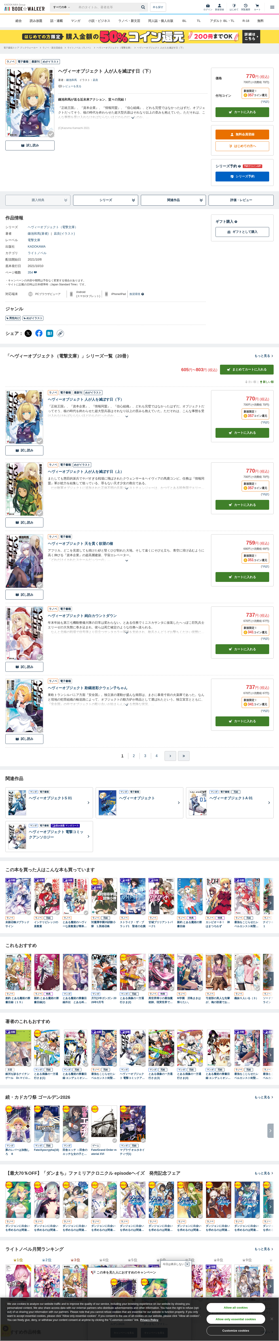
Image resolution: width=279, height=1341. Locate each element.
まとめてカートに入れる (247, 369)
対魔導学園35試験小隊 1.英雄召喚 (103, 924)
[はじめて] (234, 7)
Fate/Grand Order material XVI (103, 1152)
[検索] (144, 7)
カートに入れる (242, 112)
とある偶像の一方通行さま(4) (189, 1076)
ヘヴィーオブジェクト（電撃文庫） (53, 227)
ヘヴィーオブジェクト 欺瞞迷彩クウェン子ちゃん (87, 688)
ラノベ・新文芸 (129, 21)
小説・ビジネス (99, 21)
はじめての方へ (242, 146)
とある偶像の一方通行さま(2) (132, 1000)
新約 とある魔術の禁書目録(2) (46, 1000)
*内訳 (265, 101)
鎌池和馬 (71, 80)
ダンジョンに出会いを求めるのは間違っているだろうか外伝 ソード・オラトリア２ (161, 1228)
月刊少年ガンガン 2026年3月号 (103, 1000)
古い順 (250, 382)
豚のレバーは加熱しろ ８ (17, 1152)
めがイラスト (32, 318)
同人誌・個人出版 (160, 21)
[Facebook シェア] (39, 333)
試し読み (30, 145)
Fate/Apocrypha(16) (46, 1150)
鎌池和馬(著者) (38, 233)
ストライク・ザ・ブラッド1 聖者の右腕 (133, 924)
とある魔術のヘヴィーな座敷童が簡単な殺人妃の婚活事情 (75, 924)
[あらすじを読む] (132, 112)
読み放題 (36, 21)
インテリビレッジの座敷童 (46, 924)
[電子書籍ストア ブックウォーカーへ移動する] (21, 47)
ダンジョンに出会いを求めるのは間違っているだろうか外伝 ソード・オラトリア (133, 1228)
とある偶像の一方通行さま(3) (160, 1076)
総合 (18, 21)
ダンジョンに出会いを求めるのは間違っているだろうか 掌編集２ (103, 1228)
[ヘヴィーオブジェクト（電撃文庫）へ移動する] (114, 47)
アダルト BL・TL (222, 21)
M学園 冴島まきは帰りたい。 (189, 1000)
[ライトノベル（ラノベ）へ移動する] (79, 47)
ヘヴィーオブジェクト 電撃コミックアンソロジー (132, 1076)
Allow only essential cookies (236, 1319)
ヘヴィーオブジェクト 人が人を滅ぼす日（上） (86, 472)
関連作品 (185, 200)
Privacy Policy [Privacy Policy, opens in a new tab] (149, 1320)
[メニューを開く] (272, 7)
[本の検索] (63, 7)
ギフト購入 (226, 221)
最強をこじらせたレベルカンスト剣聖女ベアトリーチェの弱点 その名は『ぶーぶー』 (246, 924)
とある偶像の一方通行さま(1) (46, 1076)
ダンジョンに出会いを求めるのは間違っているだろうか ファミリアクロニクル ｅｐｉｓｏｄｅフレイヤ (47, 1228)
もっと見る (264, 356)
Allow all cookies (236, 1307)
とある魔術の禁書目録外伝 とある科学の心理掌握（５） (75, 1000)
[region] (139, 1319)
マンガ (75, 21)
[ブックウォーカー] (24, 7)
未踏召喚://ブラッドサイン (17, 924)
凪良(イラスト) (64, 233)
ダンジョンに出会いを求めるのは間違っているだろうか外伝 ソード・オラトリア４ (219, 1228)
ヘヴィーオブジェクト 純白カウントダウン (82, 616)
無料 (260, 21)
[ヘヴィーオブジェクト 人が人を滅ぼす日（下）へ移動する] (161, 47)
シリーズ (117, 200)
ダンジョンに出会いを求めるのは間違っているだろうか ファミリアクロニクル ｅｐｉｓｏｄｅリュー (18, 1228)
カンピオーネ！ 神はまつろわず (218, 924)
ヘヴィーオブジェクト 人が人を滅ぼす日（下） (86, 399)
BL (184, 21)
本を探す (158, 7)
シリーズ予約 (228, 166)
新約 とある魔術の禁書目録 (189, 924)
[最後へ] (184, 756)
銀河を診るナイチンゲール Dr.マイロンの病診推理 (17, 1076)
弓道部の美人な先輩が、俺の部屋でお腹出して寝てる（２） (218, 1000)
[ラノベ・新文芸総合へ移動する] (52, 47)
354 (32, 272)
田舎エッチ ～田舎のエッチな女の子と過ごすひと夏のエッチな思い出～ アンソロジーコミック (75, 1152)
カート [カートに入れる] (242, 433)
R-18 (246, 21)
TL (199, 21)
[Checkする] (51, 134)
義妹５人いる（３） (246, 998)
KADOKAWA (37, 246)
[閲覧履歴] (245, 7)
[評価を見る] (69, 86)
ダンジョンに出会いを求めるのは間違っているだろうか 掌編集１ (75, 1228)
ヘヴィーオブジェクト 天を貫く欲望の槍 (80, 543)
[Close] (272, 1319)
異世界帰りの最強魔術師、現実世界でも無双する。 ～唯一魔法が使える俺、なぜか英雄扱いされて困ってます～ (160, 1000)
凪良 (95, 80)
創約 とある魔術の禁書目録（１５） (17, 1000)
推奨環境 (136, 294)
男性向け (13, 318)
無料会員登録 (242, 134)
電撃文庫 (34, 240)
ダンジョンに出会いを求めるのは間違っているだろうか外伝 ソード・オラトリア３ (190, 1228)
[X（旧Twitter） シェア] (28, 333)
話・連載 (56, 21)
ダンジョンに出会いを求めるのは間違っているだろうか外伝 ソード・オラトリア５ (247, 1228)
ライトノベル (37, 253)
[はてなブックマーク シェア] (50, 333)
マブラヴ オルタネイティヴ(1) (132, 1152)
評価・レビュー (241, 200)
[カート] (257, 7)
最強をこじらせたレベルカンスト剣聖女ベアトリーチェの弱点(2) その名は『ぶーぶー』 (103, 1076)
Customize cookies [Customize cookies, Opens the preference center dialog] (235, 1330)
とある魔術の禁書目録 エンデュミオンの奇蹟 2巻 (218, 1076)
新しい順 (266, 382)
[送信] (144, 7)
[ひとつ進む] (170, 756)
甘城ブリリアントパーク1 (160, 924)
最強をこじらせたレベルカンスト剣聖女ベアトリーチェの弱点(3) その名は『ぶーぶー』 (246, 1076)
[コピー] (60, 333)
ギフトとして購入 (242, 232)
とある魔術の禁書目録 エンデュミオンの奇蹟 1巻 (75, 1076)
